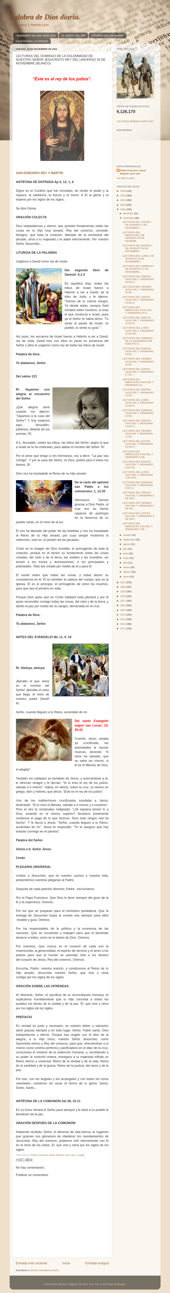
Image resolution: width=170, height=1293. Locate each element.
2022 (123, 209)
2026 (123, 191)
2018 (123, 596)
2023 (123, 205)
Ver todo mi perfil (125, 178)
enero (126, 576)
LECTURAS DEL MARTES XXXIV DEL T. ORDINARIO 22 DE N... (138, 320)
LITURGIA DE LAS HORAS (107, 35)
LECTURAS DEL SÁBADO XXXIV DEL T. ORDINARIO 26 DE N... (138, 279)
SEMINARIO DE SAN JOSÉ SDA (35, 35)
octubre (127, 535)
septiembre (129, 539)
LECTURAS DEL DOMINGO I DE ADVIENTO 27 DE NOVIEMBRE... (138, 269)
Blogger (122, 1284)
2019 (123, 591)
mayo (126, 558)
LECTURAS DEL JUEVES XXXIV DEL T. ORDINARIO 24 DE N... (138, 300)
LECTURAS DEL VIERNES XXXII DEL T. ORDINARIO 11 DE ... (137, 433)
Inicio (66, 1263)
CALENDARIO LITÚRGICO (32, 41)
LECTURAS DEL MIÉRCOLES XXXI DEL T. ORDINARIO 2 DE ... (137, 526)
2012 (123, 624)
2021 (123, 582)
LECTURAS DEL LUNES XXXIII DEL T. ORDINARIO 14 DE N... (138, 403)
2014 (123, 614)
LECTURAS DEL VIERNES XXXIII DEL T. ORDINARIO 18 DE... (138, 361)
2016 (123, 605)
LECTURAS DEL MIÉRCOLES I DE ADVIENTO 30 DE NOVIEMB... (133, 236)
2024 (123, 200)
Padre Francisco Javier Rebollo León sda (133, 172)
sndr (91, 1284)
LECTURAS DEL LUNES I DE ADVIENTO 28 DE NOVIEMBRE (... (138, 259)
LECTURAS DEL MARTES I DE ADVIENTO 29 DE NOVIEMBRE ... (137, 248)
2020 (123, 587)
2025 (123, 195)
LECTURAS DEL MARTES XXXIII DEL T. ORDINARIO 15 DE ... (138, 392)
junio (126, 553)
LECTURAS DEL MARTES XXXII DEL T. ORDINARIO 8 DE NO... (137, 464)
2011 (123, 628)
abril (125, 562)
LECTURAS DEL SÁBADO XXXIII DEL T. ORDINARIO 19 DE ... (138, 351)
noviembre (129, 218)
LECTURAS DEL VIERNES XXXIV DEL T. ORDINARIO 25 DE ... (138, 289)
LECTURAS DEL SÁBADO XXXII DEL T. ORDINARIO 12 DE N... (137, 423)
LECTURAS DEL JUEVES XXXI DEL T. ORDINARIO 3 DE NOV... (138, 516)
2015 (123, 610)
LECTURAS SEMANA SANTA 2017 (135, 121)
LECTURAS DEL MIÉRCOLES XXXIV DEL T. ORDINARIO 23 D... (137, 310)
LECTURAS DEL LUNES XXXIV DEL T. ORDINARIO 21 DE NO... (138, 330)
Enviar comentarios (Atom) (45, 1270)
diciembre (128, 213)
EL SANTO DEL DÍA (73, 35)
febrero (127, 572)
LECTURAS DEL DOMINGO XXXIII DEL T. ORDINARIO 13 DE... (138, 413)
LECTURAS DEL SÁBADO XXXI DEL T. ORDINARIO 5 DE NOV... (138, 495)
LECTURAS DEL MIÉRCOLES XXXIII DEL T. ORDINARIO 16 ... (138, 382)
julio (125, 549)
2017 (123, 600)
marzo (126, 567)
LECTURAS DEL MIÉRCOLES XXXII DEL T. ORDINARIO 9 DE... (137, 454)
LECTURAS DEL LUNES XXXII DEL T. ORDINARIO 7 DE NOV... (137, 475)
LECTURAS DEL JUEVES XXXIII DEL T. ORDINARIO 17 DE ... (138, 372)
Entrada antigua (97, 1263)
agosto (127, 544)
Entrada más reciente (31, 1263)
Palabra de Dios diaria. (45, 17)
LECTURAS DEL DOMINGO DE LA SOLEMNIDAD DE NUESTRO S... (137, 341)
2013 (123, 619)
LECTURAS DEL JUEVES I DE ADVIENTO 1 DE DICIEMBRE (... (136, 225)
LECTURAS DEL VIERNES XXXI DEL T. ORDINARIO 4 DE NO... (138, 506)
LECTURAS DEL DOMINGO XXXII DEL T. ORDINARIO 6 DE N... (137, 485)
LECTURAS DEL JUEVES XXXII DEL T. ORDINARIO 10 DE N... (137, 444)
